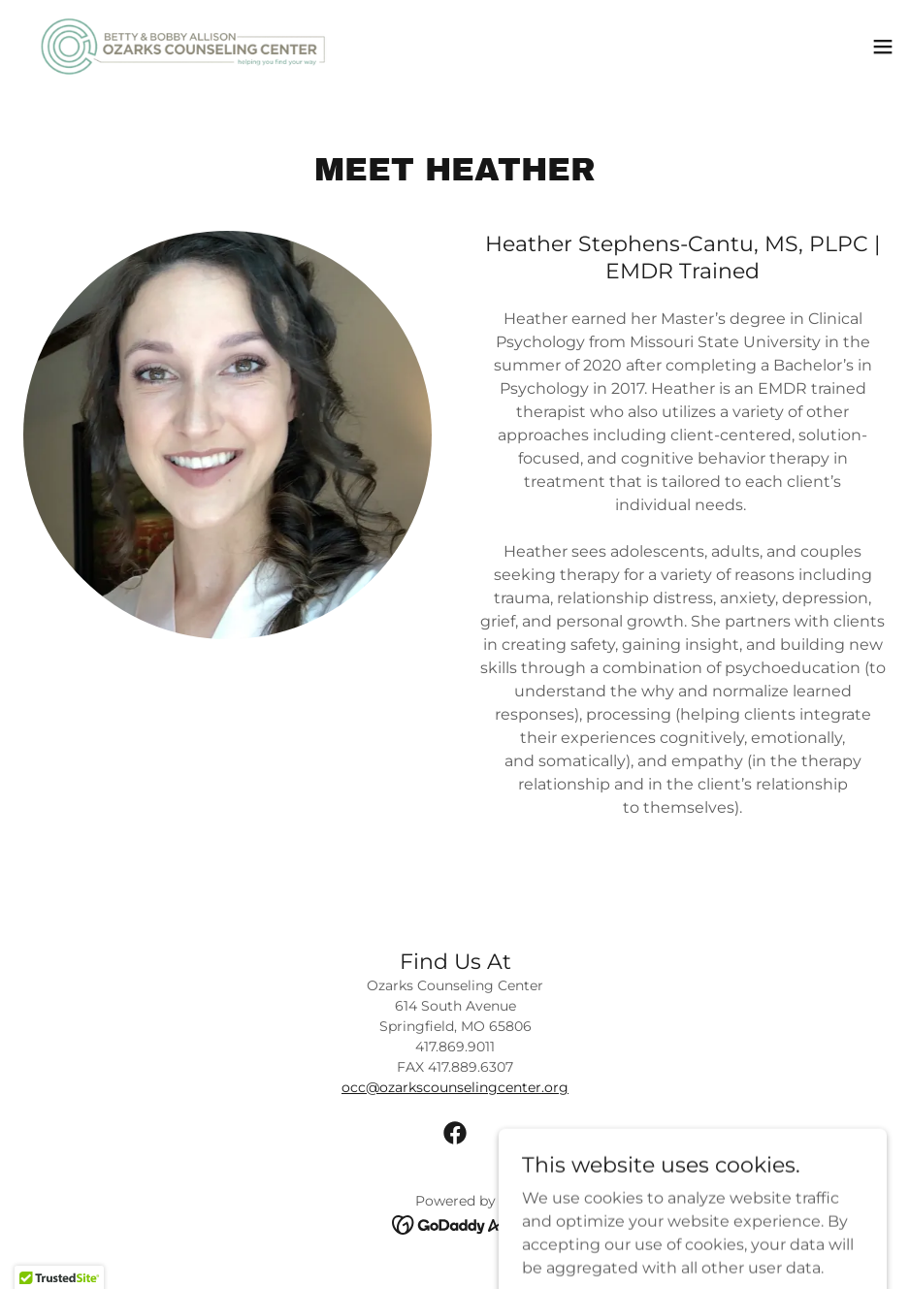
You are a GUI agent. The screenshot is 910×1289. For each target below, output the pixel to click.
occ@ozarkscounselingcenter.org (455, 1087)
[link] (183, 46)
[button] (882, 46)
